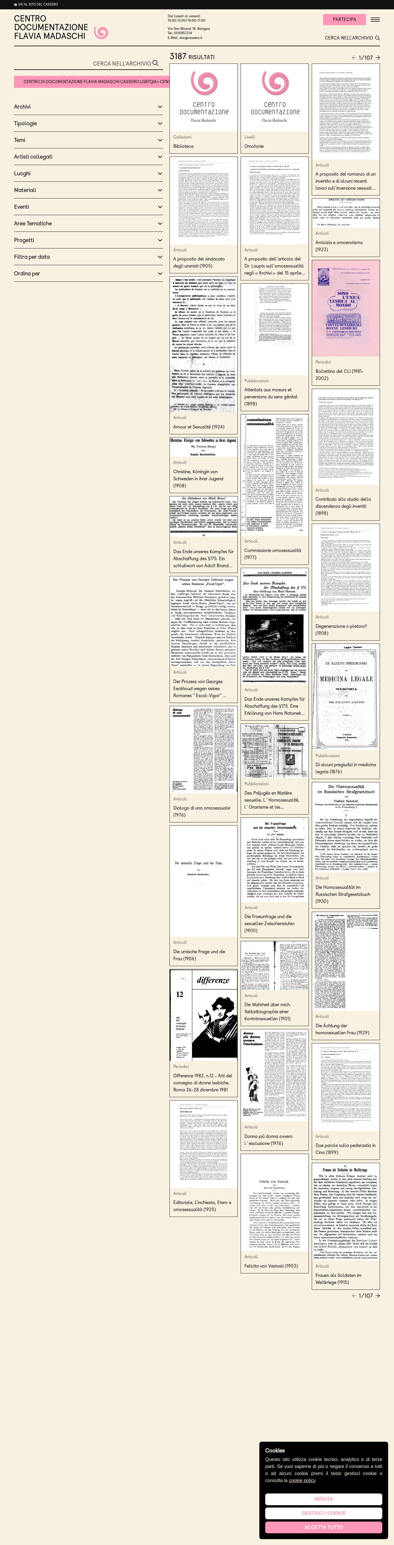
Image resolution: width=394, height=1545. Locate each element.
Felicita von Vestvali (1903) (271, 1266)
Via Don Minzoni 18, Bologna (189, 29)
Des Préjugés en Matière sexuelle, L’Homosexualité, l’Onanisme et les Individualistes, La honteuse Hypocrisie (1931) (271, 800)
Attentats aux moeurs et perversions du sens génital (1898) (271, 397)
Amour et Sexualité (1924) (199, 427)
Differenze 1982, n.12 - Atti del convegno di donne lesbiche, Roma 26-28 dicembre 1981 (202, 1083)
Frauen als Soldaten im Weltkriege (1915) (339, 1279)
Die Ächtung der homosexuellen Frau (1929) (343, 1029)
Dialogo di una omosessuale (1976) (201, 811)
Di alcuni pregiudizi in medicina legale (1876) (346, 768)
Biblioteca (183, 146)
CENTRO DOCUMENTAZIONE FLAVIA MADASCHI (61, 27)
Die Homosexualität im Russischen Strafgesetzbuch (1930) (343, 894)
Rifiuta (324, 1499)
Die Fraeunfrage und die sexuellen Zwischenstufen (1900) (269, 923)
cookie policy (302, 1480)
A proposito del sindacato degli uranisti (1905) (199, 262)
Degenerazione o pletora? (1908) (341, 629)
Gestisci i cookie (324, 1513)
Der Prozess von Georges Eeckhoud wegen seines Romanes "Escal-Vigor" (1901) (198, 689)
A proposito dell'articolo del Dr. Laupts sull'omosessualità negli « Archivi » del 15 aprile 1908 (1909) (274, 266)
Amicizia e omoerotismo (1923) (339, 246)
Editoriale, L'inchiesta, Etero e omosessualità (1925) (202, 1206)
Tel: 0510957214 (180, 33)
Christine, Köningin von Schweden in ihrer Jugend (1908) (198, 478)
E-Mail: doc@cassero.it (185, 38)
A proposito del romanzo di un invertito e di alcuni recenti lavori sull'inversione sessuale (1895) (346, 181)
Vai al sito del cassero (38, 4)
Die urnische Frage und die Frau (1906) (199, 955)
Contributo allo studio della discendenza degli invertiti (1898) (343, 506)
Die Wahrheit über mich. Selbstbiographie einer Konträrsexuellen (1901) (268, 1011)
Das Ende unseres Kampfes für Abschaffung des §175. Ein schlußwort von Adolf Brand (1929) (203, 559)
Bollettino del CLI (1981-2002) (340, 374)
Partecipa (344, 19)
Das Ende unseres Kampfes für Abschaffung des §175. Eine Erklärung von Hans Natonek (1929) (274, 706)
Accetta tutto (323, 1527)
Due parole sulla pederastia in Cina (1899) (346, 1149)
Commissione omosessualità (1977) (272, 554)
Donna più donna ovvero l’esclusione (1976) (268, 1140)
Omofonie (254, 146)
